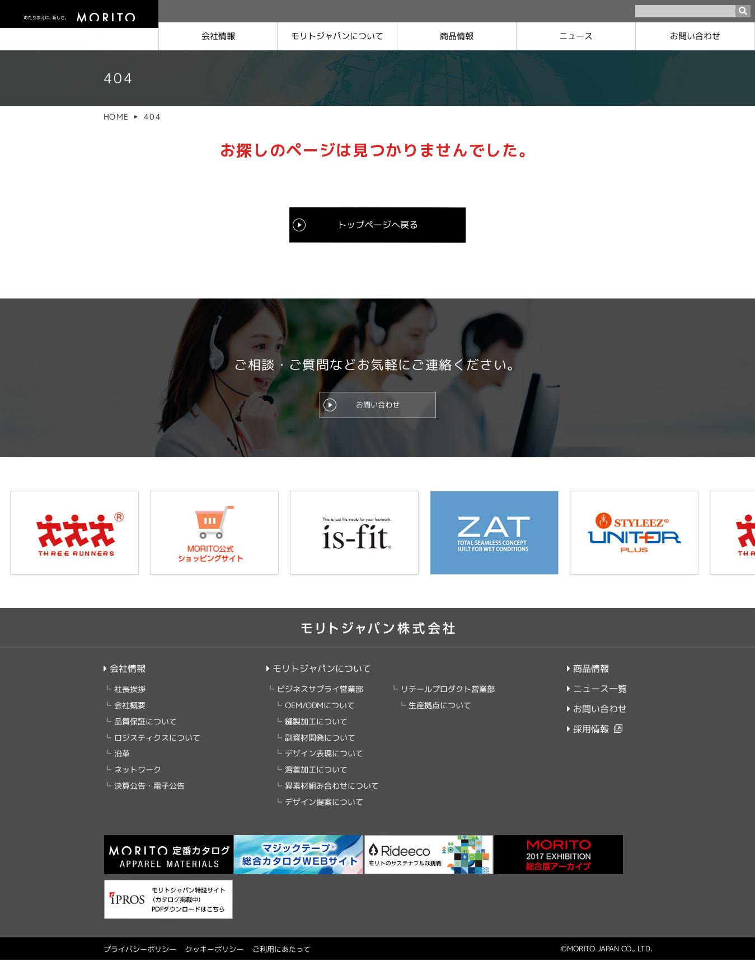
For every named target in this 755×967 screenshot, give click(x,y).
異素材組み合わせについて (332, 793)
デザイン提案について (324, 808)
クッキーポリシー (214, 956)
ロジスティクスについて (157, 744)
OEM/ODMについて (320, 712)
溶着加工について (316, 776)
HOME (116, 116)
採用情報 (587, 736)
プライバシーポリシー (139, 956)
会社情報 (218, 36)
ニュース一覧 (596, 696)
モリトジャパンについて (318, 676)
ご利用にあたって (281, 956)
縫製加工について (316, 728)
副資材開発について (320, 744)
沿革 (121, 760)
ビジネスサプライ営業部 (320, 696)
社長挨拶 (129, 696)
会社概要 (129, 712)
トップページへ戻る (377, 224)
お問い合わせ (695, 36)
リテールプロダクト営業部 (448, 696)
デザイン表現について (324, 760)
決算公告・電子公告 (149, 793)
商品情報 (456, 36)
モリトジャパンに (337, 36)
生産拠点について (440, 712)
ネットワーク (137, 776)
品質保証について (145, 728)
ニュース (576, 36)
